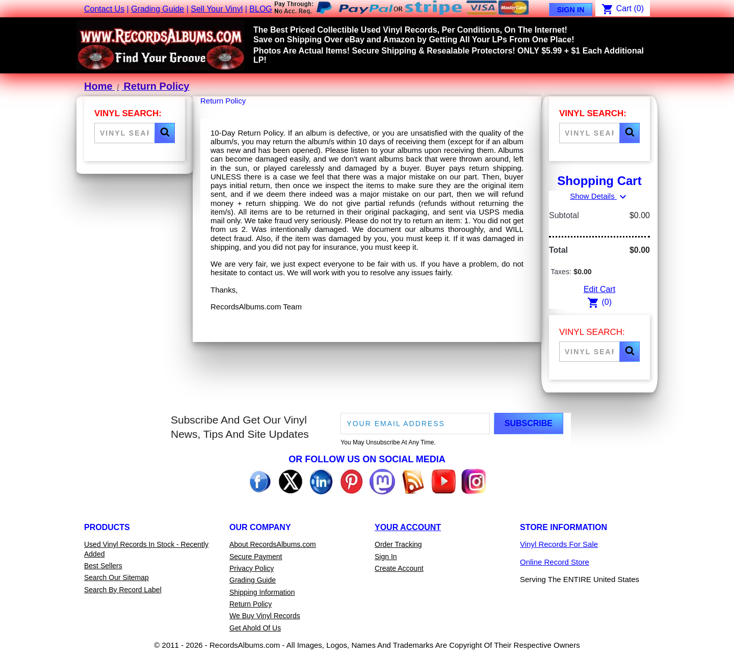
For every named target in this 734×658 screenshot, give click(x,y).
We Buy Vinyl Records (264, 616)
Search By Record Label (123, 590)
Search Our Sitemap (116, 577)
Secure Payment (255, 556)
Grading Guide (157, 9)
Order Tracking (398, 544)
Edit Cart (599, 289)
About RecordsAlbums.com (272, 544)
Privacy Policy (251, 568)
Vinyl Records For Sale (559, 544)
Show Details (599, 196)
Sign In (571, 10)
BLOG (260, 9)
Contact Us (104, 9)
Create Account (399, 568)
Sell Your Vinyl (217, 9)
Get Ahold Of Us (255, 628)
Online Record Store (554, 562)
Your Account (408, 527)
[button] (164, 133)
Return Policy (250, 604)
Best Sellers (103, 566)
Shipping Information (262, 592)
